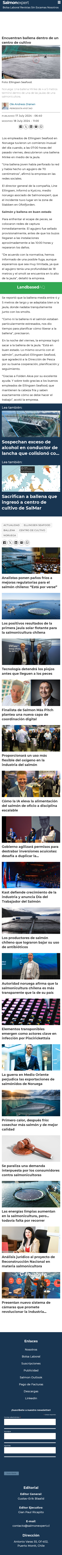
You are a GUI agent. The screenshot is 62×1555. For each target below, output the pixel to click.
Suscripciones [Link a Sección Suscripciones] (31, 1363)
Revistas (25, 7)
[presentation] (31, 1463)
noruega (10, 535)
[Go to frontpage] (28, 3)
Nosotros (53, 7)
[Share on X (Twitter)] (25, 126)
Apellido (7, 1446)
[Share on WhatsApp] (41, 126)
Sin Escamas (39, 7)
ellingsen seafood (37, 525)
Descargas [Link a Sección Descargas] (31, 1391)
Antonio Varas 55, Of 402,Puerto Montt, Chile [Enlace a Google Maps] (31, 1543)
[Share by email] (36, 126)
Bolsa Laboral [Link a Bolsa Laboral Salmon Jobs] (31, 1356)
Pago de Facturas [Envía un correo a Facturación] (31, 1384)
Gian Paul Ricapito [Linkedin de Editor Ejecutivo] (31, 1512)
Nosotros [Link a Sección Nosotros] (31, 1349)
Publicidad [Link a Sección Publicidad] (31, 1370)
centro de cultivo (32, 530)
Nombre (7, 1432)
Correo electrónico (12, 1417)
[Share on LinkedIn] (30, 126)
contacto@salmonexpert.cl (31, 1525)
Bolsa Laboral (11, 7)
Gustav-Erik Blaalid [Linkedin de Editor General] (31, 1498)
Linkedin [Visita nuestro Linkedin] (31, 1398)
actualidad (12, 525)
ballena (9, 530)
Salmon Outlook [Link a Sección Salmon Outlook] (31, 1377)
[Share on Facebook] (20, 126)
